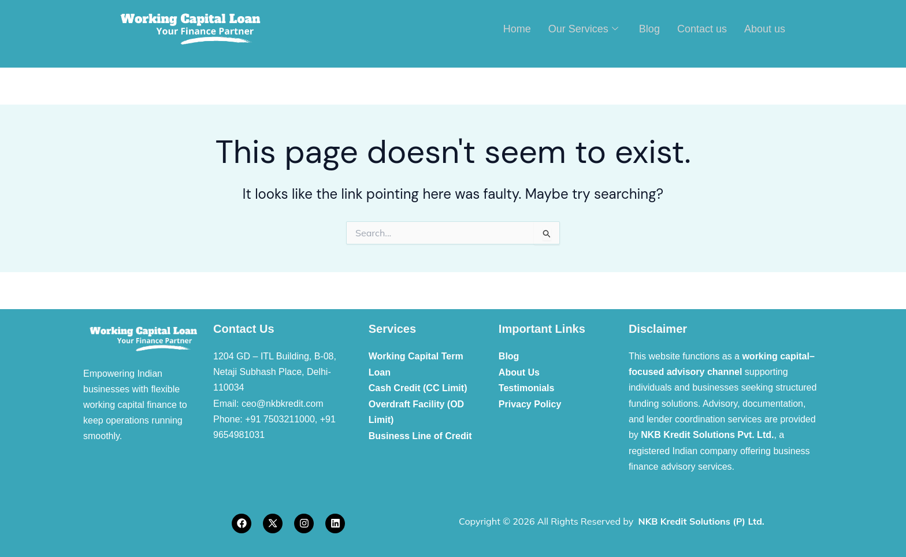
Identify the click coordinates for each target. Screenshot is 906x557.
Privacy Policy (530, 404)
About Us (519, 372)
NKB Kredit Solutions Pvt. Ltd (706, 435)
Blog (649, 28)
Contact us (702, 28)
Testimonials (527, 387)
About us (764, 28)
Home (517, 28)
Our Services (583, 28)
